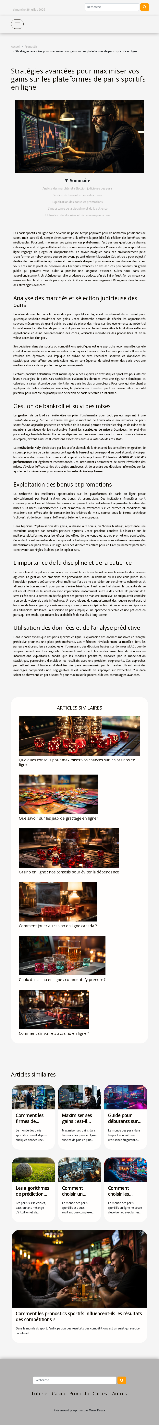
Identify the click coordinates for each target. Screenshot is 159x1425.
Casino (59, 1393)
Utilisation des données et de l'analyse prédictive (77, 215)
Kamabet (97, 388)
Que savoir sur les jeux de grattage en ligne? (58, 818)
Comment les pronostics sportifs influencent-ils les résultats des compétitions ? (79, 1316)
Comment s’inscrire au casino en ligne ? (54, 1033)
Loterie (39, 1393)
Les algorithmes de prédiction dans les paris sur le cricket (32, 1197)
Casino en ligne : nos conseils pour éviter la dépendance (69, 872)
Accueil (15, 46)
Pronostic (30, 46)
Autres (119, 1393)
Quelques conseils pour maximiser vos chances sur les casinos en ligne (77, 762)
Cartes (100, 1393)
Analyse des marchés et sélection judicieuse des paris (78, 188)
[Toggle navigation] (17, 24)
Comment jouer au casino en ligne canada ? (58, 925)
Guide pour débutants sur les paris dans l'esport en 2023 (124, 1124)
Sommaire (80, 180)
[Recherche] (112, 7)
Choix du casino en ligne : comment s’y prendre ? (62, 979)
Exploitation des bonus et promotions (77, 202)
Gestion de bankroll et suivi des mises (77, 195)
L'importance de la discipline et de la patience (77, 208)
